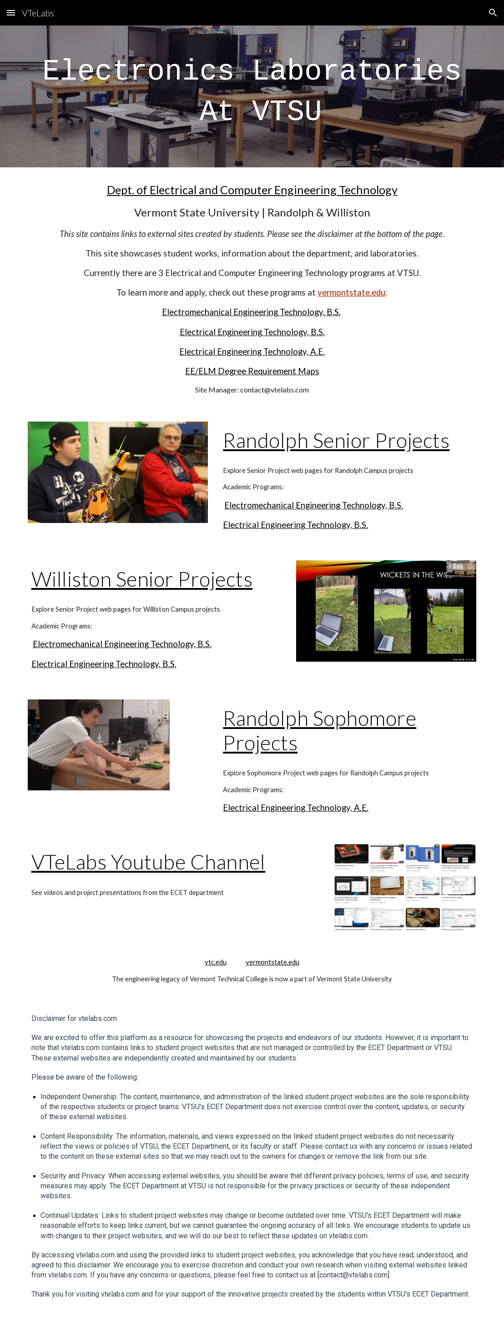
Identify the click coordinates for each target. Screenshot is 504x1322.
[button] (11, 12)
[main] (252, 96)
